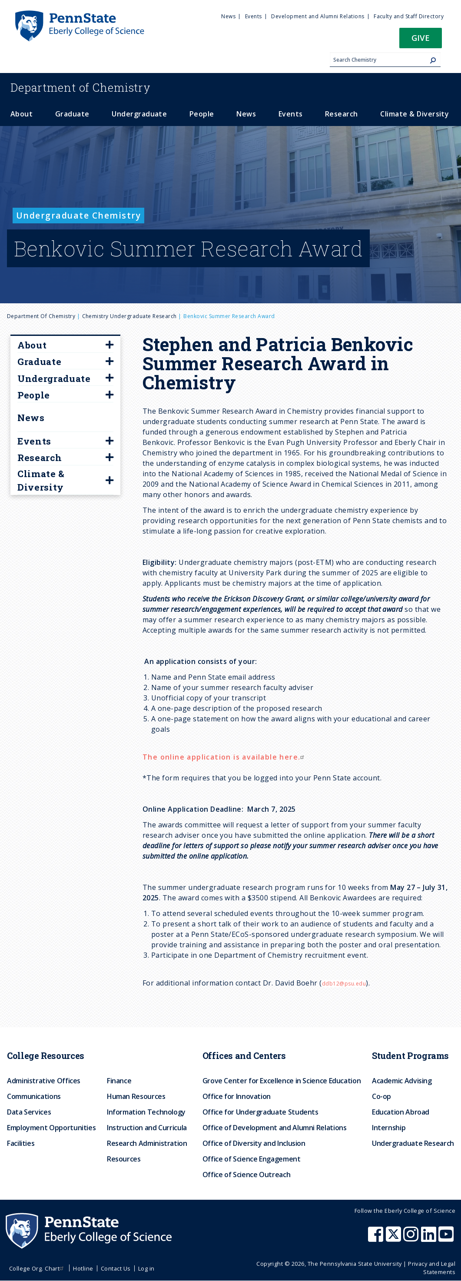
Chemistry (80, 87)
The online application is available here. (224, 757)
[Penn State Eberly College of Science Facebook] (376, 1238)
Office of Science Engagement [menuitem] (251, 1159)
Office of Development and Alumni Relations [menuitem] (274, 1127)
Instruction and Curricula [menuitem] (147, 1127)
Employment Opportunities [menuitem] (51, 1127)
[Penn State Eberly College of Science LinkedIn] (429, 1238)
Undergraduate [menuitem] (139, 114)
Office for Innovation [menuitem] (236, 1096)
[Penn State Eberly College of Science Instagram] (412, 1238)
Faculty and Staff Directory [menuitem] (409, 16)
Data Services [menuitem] (29, 1112)
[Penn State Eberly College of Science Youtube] (446, 1238)
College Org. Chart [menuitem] (37, 1268)
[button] (420, 40)
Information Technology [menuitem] (146, 1112)
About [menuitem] (21, 114)
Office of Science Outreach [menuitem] (246, 1174)
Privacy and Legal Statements (431, 1268)
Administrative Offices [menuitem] (43, 1080)
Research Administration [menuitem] (147, 1143)
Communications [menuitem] (34, 1096)
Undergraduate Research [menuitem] (413, 1143)
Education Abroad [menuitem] (400, 1112)
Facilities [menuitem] (20, 1143)
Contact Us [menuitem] (116, 1268)
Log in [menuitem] (146, 1268)
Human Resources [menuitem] (136, 1096)
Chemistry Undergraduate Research (129, 316)
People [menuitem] (201, 114)
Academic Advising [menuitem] (402, 1080)
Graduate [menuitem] (72, 114)
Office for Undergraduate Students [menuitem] (260, 1112)
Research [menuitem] (341, 114)
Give (420, 37)
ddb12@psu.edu (344, 983)
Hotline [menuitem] (83, 1268)
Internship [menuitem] (388, 1127)
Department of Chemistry (41, 316)
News (31, 418)
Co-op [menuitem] (381, 1096)
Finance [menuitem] (119, 1080)
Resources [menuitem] (124, 1159)
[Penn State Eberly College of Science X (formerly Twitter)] (394, 1238)
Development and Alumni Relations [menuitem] (317, 16)
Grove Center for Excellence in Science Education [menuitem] (281, 1080)
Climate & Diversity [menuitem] (414, 114)
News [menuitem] (228, 16)
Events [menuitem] (253, 16)
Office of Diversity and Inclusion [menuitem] (253, 1143)
